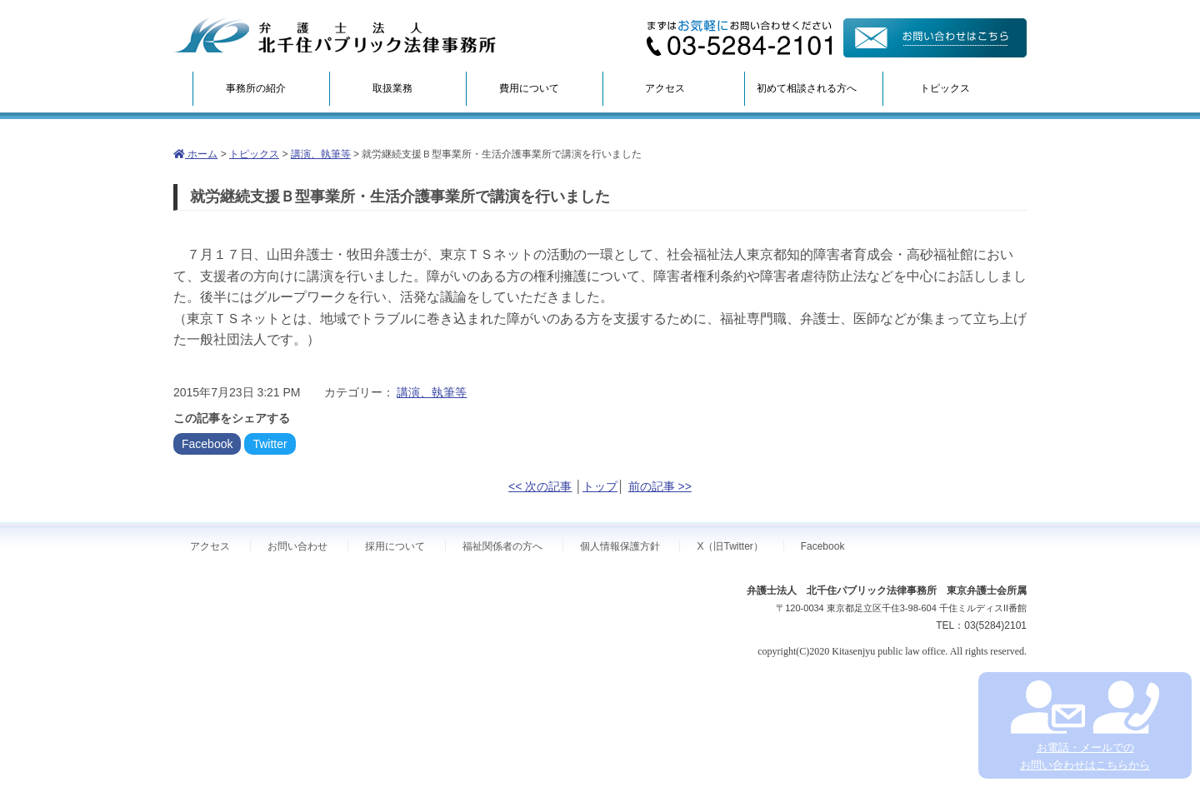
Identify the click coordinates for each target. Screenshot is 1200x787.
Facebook (207, 444)
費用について (529, 88)
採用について (395, 546)
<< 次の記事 (540, 486)
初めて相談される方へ (807, 88)
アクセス (665, 88)
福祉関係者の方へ (502, 546)
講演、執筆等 (321, 154)
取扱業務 (392, 88)
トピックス (945, 88)
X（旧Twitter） (729, 546)
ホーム (195, 154)
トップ (600, 486)
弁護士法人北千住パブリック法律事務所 (335, 35)
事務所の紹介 (256, 88)
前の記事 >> (660, 486)
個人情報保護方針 (620, 546)
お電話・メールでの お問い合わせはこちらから (1084, 725)
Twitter (269, 444)
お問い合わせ (298, 546)
